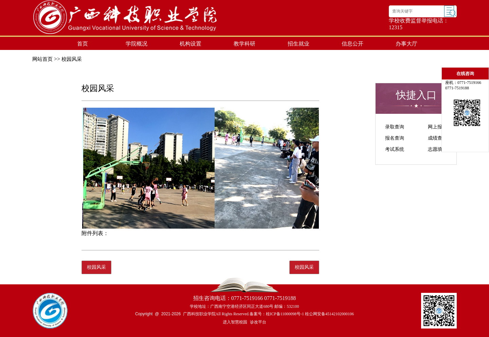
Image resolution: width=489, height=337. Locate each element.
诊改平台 (258, 322)
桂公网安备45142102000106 (329, 314)
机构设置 (190, 44)
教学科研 (244, 44)
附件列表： (95, 233)
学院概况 (136, 44)
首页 (82, 44)
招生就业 (298, 44)
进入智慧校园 (235, 322)
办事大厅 (406, 44)
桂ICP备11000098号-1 (285, 314)
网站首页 (42, 59)
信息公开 (352, 44)
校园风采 (71, 59)
